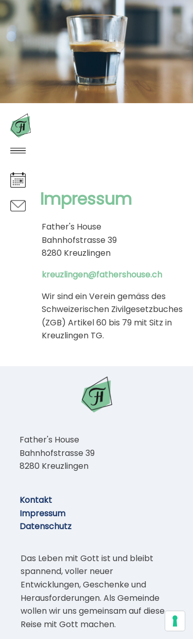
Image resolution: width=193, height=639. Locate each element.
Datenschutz (46, 526)
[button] (18, 150)
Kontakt (36, 500)
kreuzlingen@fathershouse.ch (102, 275)
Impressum (42, 513)
